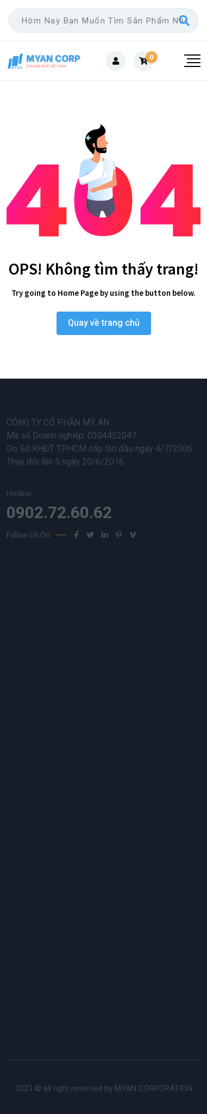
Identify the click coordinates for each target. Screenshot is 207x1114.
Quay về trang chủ (104, 323)
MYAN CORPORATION (153, 1088)
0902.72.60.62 (59, 515)
